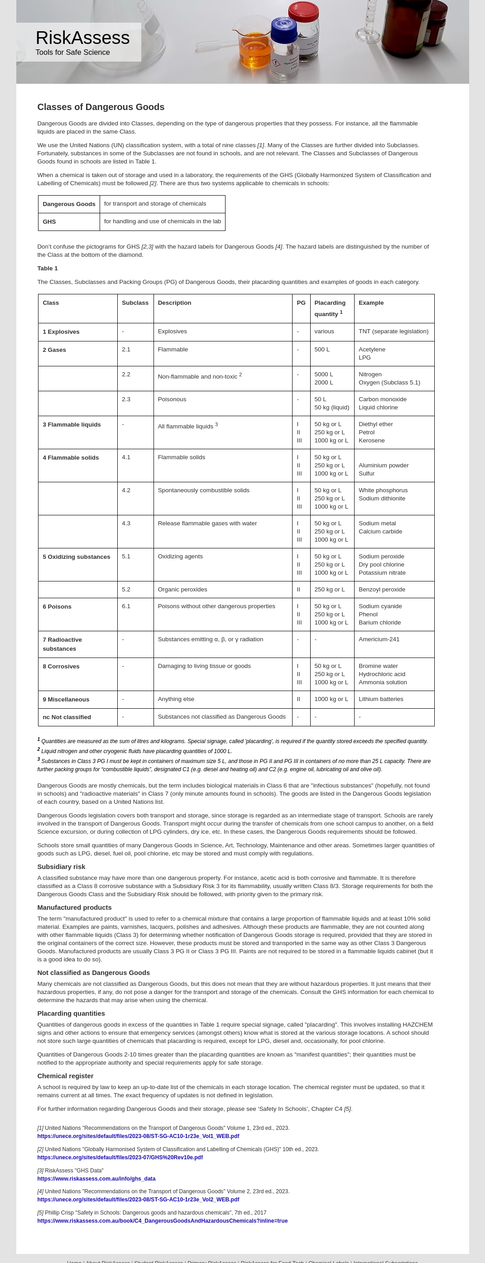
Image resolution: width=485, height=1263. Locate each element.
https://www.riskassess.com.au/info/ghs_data (96, 1179)
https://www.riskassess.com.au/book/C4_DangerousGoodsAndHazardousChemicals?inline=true (162, 1221)
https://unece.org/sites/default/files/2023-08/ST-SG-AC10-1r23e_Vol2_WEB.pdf (138, 1199)
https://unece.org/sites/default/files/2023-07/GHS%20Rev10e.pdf (120, 1157)
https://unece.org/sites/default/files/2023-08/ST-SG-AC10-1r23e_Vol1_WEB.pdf (138, 1136)
